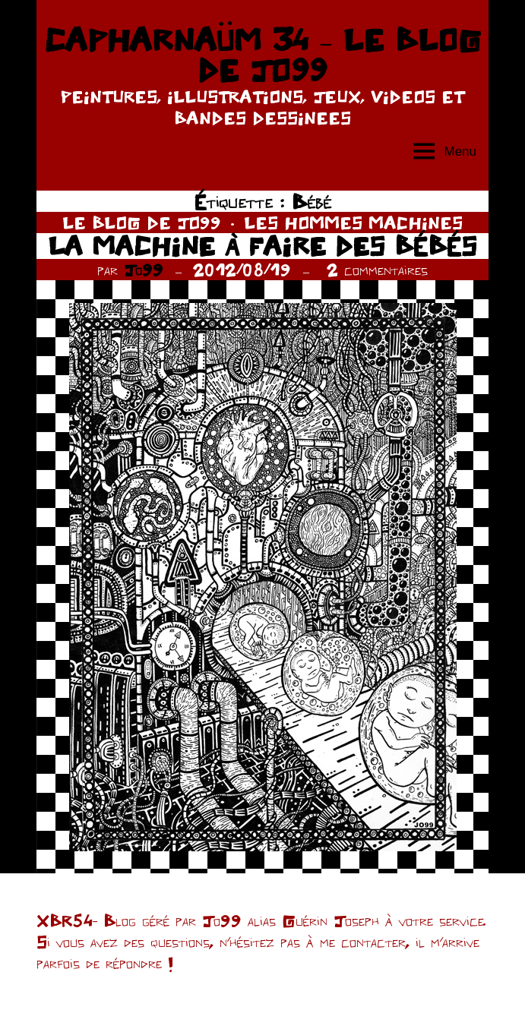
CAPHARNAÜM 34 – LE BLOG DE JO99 (262, 55)
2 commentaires (377, 269)
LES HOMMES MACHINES (353, 222)
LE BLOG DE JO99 (141, 222)
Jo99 (143, 269)
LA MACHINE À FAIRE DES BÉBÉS (262, 245)
